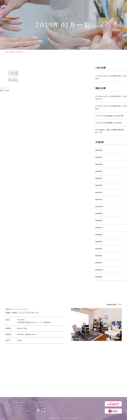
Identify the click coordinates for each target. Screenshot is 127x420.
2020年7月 (98, 157)
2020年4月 (98, 178)
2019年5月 (98, 241)
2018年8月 (98, 277)
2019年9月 (98, 213)
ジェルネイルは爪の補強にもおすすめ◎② (109, 116)
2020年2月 (98, 192)
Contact (39, 405)
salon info (111, 304)
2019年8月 (98, 220)
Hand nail (8, 408)
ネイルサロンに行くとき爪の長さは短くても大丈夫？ (110, 107)
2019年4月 (98, 248)
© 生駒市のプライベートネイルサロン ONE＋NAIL (63, 418)
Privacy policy (24, 411)
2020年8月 (98, 150)
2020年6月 (98, 164)
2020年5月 (98, 171)
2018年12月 (99, 270)
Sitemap (22, 408)
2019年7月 (98, 227)
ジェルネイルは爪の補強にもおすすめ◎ (108, 123)
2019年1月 (98, 263)
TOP (6, 52)
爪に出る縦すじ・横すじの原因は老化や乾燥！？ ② (109, 131)
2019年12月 (99, 206)
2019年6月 (98, 234)
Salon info (22, 405)
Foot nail (8, 411)
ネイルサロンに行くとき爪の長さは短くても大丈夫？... (110, 77)
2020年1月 (98, 199)
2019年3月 (98, 256)
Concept (8, 405)
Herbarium (23, 403)
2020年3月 (98, 185)
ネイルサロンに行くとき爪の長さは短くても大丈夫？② (110, 97)
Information (12, 52)
